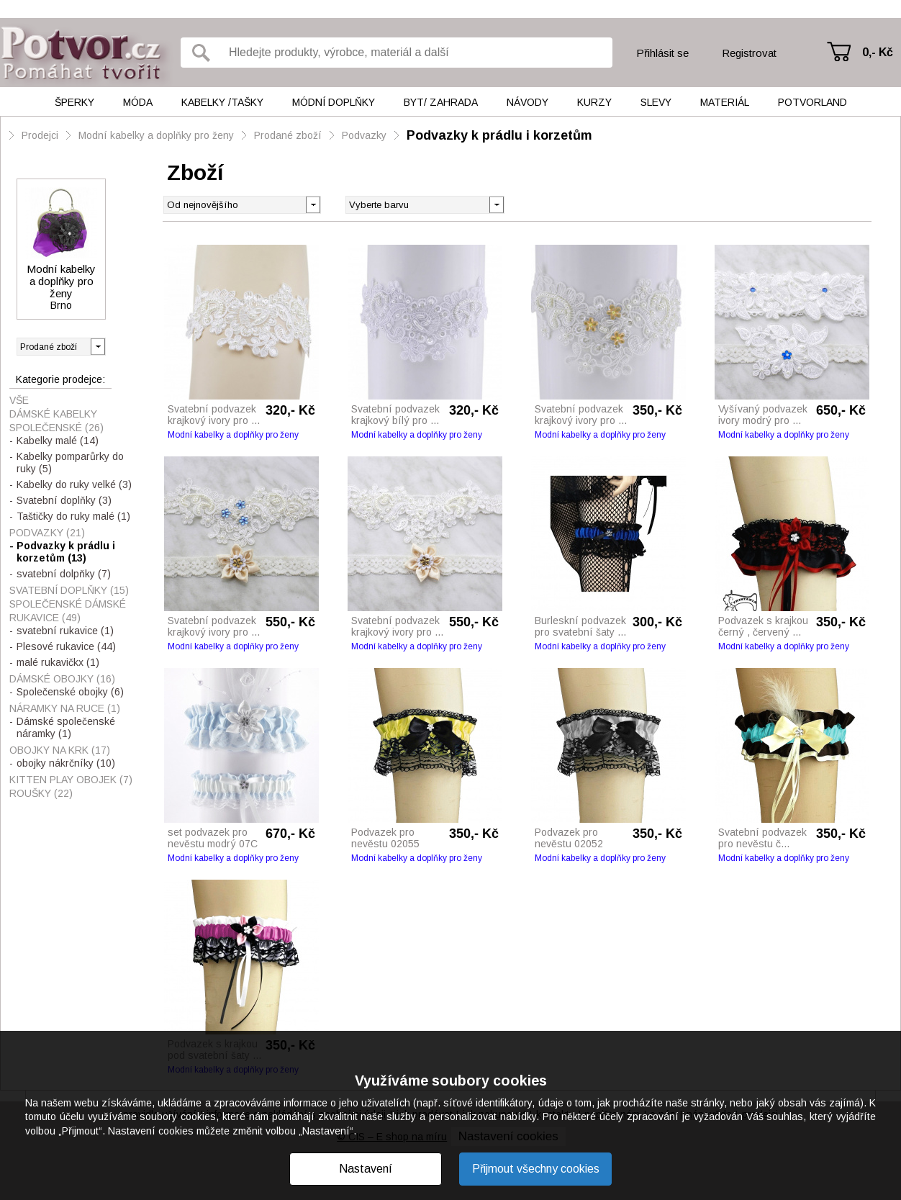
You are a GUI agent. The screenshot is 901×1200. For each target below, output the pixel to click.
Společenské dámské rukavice (67, 610)
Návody (527, 102)
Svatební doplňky (64, 500)
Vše (19, 400)
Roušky (41, 793)
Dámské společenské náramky (66, 727)
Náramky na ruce (64, 708)
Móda (138, 102)
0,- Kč (877, 52)
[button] (496, 204)
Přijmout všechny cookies (535, 1169)
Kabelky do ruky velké (74, 484)
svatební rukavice (65, 630)
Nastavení (365, 1169)
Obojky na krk (59, 750)
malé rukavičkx (58, 662)
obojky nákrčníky (66, 763)
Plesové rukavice (66, 646)
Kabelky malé (58, 440)
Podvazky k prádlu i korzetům (499, 135)
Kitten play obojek (70, 779)
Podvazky (364, 135)
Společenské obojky (70, 692)
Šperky (74, 102)
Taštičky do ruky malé (73, 516)
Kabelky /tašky (222, 102)
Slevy (655, 102)
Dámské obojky (62, 679)
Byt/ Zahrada (441, 102)
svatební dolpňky (64, 573)
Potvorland (812, 102)
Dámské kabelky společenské (56, 420)
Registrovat (749, 53)
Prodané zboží (288, 135)
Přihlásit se (662, 53)
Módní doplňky (333, 102)
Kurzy (594, 102)
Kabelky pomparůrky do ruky (70, 462)
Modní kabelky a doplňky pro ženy (156, 135)
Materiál (724, 102)
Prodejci (40, 135)
